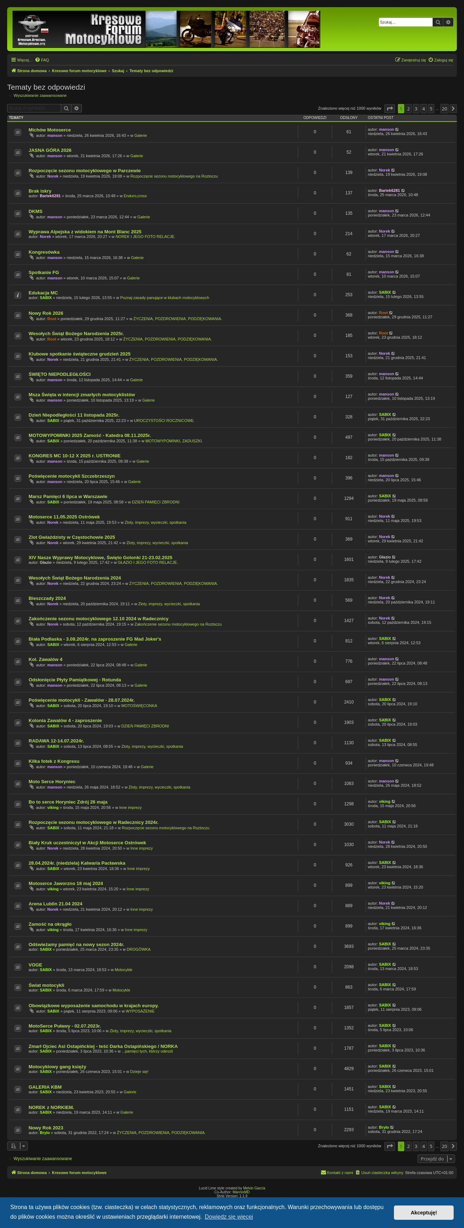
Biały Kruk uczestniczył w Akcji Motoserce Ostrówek (87, 842)
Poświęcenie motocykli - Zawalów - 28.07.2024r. (82, 700)
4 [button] (423, 108)
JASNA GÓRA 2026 (50, 150)
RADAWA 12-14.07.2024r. (56, 741)
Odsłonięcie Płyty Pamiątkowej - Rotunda (75, 679)
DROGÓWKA (139, 949)
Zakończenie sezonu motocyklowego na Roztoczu (178, 624)
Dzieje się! (139, 1071)
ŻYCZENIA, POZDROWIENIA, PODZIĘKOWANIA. (177, 319)
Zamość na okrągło (50, 924)
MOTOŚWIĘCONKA (139, 706)
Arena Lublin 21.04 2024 (55, 903)
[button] (389, 108)
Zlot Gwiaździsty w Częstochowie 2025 (72, 537)
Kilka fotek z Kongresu (54, 761)
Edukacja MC (43, 292)
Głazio (45, 562)
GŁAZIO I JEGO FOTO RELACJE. (148, 562)
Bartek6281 (50, 196)
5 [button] (431, 108)
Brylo (45, 1132)
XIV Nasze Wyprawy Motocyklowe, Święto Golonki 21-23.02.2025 (100, 557)
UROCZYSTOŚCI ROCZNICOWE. (164, 420)
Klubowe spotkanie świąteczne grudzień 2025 (79, 354)
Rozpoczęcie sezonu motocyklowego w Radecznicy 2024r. (94, 822)
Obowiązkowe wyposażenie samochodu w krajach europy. (94, 1005)
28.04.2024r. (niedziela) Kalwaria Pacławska (77, 863)
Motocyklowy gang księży (57, 1066)
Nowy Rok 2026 (46, 313)
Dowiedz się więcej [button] (229, 1217)
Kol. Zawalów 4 (46, 659)
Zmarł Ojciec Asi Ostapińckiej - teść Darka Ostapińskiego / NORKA (103, 1046)
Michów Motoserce (50, 130)
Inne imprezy (130, 807)
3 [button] (416, 108)
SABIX (46, 297)
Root (51, 319)
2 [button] (408, 108)
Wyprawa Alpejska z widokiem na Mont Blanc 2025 (85, 231)
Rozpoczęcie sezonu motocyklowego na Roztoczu (174, 176)
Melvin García (254, 1188)
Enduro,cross (135, 196)
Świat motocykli (46, 985)
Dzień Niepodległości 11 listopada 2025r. (74, 415)
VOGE (35, 965)
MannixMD (241, 1192)
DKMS (36, 211)
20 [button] (444, 108)
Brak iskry (40, 191)
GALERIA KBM (45, 1087)
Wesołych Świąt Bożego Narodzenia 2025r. (76, 333)
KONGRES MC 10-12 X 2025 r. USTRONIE (74, 455)
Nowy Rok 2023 (46, 1127)
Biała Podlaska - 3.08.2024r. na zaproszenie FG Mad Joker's (95, 639)
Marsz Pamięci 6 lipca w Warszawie (68, 496)
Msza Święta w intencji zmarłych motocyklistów (82, 394)
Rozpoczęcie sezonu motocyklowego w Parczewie (85, 170)
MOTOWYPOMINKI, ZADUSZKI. (174, 441)
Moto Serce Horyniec (52, 781)
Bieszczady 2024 (47, 598)
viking (53, 807)
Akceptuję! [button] (424, 1212)
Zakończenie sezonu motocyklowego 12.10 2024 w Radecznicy (98, 618)
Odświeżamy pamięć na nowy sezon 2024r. (76, 944)
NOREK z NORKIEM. (51, 1107)
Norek (52, 176)
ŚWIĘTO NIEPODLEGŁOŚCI (59, 374)
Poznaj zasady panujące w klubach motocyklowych (164, 297)
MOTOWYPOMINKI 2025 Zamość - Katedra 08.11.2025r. (90, 435)
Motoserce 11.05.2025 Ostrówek (64, 516)
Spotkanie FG (44, 272)
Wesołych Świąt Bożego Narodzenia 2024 (75, 578)
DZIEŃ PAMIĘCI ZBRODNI (155, 502)
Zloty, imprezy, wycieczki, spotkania (156, 522)
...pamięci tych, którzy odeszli (147, 1051)
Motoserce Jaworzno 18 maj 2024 (66, 883)
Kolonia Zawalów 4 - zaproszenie (65, 720)
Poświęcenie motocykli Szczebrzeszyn (72, 476)
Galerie (140, 135)
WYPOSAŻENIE (140, 1011)
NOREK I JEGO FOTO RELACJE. (145, 236)
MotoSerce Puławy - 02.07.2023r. (65, 1026)
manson (54, 135)
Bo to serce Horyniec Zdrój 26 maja (68, 802)
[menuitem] (42, 60)
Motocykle (124, 970)
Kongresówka (44, 252)
